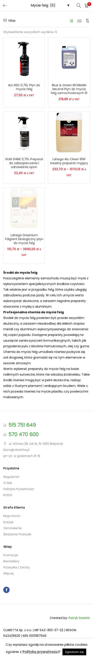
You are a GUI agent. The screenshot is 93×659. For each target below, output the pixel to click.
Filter (9, 21)
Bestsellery (11, 561)
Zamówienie (12, 528)
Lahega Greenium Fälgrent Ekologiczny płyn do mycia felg (24, 239)
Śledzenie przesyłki (17, 534)
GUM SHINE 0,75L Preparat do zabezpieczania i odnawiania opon (24, 163)
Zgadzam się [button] (74, 652)
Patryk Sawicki (79, 618)
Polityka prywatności (18, 489)
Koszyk (8, 522)
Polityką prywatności (40, 651)
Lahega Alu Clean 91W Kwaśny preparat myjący (69, 161)
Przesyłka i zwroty (16, 567)
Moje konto (11, 516)
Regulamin (11, 477)
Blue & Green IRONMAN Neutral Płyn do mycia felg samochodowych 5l (69, 89)
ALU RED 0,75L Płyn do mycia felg (24, 87)
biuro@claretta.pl (16, 450)
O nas (7, 483)
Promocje (10, 555)
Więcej (8, 573)
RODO (7, 495)
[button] (86, 5)
